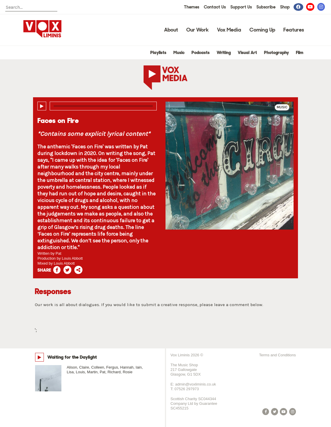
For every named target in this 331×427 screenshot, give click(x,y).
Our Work (197, 29)
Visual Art (247, 52)
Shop (285, 7)
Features (293, 29)
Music (179, 52)
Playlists (158, 52)
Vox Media (229, 29)
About (171, 29)
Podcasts (201, 52)
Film (299, 52)
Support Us (241, 7)
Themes (191, 7)
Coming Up (262, 29)
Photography (276, 52)
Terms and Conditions (277, 355)
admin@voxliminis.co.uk (195, 384)
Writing (224, 52)
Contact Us (215, 7)
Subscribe (265, 7)
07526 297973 (187, 389)
